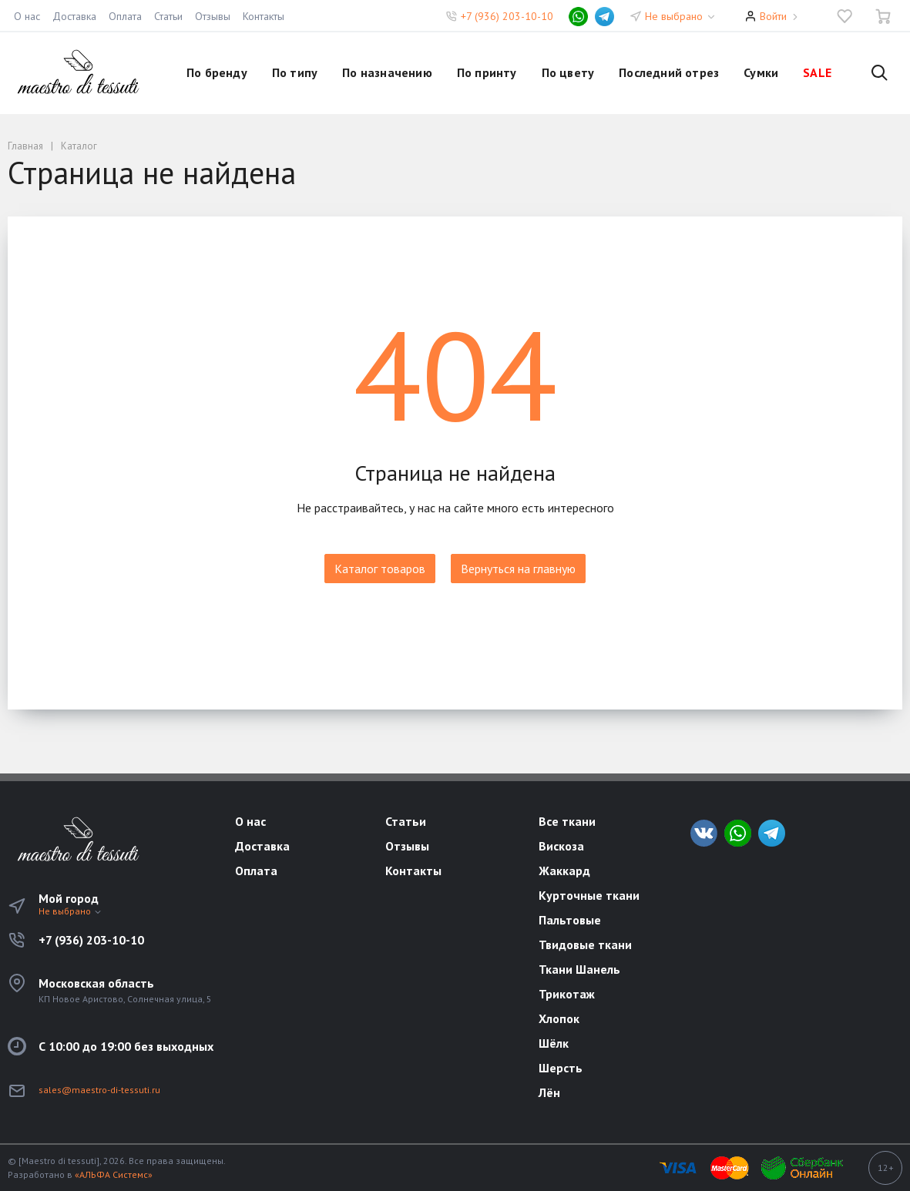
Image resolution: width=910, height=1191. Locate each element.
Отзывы (212, 16)
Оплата (125, 16)
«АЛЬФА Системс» (114, 1174)
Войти (773, 16)
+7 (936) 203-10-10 (507, 16)
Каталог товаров (379, 568)
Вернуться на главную (518, 568)
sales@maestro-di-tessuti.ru (99, 1089)
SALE (817, 72)
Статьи (168, 16)
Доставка (74, 16)
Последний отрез (669, 72)
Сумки (761, 72)
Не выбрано (681, 16)
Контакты (263, 16)
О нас (27, 16)
